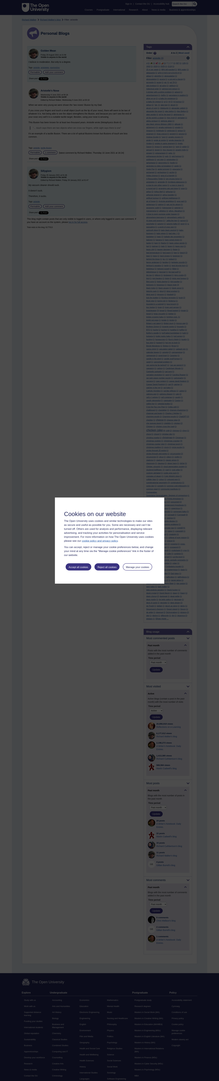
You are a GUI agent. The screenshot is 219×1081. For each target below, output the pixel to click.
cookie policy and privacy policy (100, 540)
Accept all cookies (78, 567)
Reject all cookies (107, 567)
